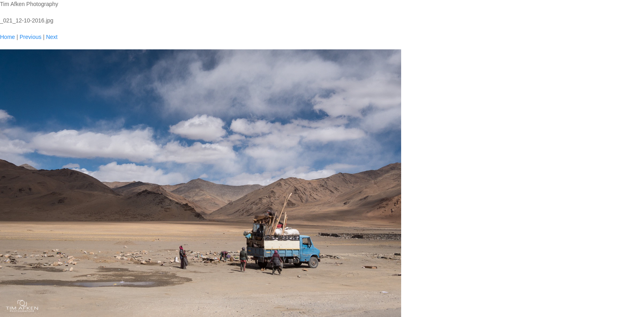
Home (7, 37)
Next (52, 37)
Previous (30, 37)
